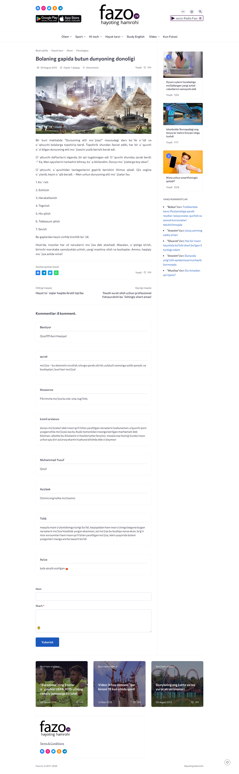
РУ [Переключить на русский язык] (183, 11)
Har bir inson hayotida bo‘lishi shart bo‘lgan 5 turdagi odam (182, 245)
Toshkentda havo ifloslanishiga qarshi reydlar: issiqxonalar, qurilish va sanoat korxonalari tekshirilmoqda (182, 215)
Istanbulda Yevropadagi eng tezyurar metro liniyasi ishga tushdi (183, 133)
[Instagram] (43, 8)
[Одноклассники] (55, 8)
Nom (38, 588)
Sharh (40, 605)
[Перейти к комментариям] (227, 762)
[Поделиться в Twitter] (50, 272)
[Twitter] (49, 8)
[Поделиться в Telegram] (44, 272)
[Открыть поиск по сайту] (200, 12)
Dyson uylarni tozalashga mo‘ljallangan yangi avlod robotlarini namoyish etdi (181, 85)
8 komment (90, 67)
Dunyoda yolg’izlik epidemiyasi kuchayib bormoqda (182, 260)
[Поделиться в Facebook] (38, 272)
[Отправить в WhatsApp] (56, 272)
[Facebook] (38, 8)
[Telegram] (60, 8)
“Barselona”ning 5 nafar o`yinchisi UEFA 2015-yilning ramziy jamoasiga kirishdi (61, 689)
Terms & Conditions (52, 743)
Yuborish (47, 642)
